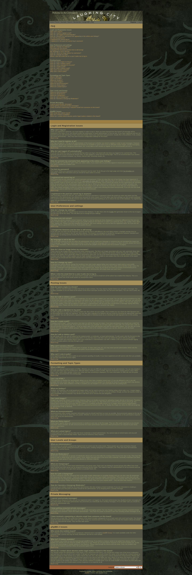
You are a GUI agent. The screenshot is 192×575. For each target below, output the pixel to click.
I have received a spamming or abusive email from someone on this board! (75, 107)
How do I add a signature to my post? (62, 65)
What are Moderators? (57, 94)
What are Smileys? (56, 80)
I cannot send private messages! (61, 104)
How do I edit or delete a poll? (60, 68)
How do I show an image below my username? (65, 53)
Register (134, 22)
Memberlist (77, 22)
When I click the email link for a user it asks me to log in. (68, 56)
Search (69, 22)
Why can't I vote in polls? (58, 71)
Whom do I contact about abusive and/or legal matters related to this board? (75, 116)
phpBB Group (107, 533)
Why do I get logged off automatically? (62, 34)
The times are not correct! (58, 48)
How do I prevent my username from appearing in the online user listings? (74, 36)
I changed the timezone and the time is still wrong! (66, 50)
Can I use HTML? (56, 78)
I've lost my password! (57, 38)
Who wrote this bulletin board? (60, 113)
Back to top (54, 138)
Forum (57, 22)
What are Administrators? (58, 92)
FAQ (92, 22)
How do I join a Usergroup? (59, 97)
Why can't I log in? (56, 31)
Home (52, 22)
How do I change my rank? (59, 54)
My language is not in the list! (59, 51)
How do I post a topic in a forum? (61, 62)
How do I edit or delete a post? (60, 63)
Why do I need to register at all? (60, 33)
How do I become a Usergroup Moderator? (64, 98)
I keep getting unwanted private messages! (64, 106)
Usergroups (86, 22)
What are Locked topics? (58, 86)
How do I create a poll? (57, 66)
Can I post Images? (56, 82)
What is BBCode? (56, 77)
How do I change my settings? (60, 46)
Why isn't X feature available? (60, 114)
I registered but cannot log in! (59, 39)
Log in (140, 22)
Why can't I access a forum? (59, 70)
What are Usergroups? (57, 95)
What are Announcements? (59, 83)
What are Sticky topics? (58, 85)
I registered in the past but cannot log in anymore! (66, 41)
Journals (63, 22)
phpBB (87, 573)
